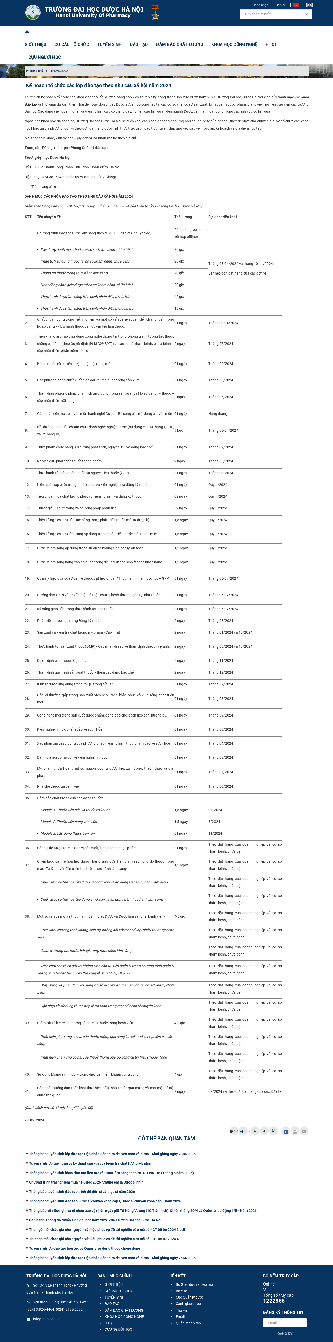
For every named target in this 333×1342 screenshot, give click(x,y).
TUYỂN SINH (110, 32)
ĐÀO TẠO (137, 32)
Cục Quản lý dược (186, 1272)
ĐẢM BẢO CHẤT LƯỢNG (174, 32)
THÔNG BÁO (59, 45)
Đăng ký (285, 1308)
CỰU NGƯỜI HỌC (286, 32)
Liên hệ (280, 5)
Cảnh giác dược (185, 1278)
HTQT (258, 32)
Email (177, 1291)
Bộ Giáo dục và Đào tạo (191, 1259)
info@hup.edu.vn (43, 1293)
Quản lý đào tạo (185, 1297)
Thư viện (179, 1285)
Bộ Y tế (178, 1265)
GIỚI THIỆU (42, 32)
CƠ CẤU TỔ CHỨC (75, 32)
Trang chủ (34, 45)
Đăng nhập (260, 5)
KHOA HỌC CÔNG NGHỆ (224, 32)
